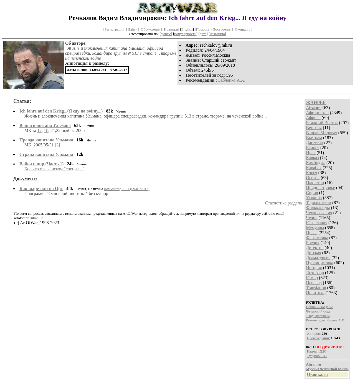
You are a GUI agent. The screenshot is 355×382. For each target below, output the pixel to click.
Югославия (316, 222)
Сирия (312, 192)
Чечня (311, 217)
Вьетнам (314, 137)
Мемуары (315, 227)
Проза (311, 232)
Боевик (312, 242)
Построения (221, 29)
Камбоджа (315, 162)
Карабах (313, 167)
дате (203, 34)
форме (166, 34)
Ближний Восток (322, 122)
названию (217, 34)
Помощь (202, 29)
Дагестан (314, 142)
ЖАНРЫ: (316, 102)
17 (39, 130)
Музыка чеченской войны (327, 369)
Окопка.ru (242, 29)
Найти (133, 29)
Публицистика (319, 262)
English (187, 29)
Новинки (171, 29)
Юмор (312, 277)
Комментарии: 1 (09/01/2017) (126, 189)
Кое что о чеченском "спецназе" (54, 168)
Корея (311, 172)
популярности (185, 34)
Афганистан (317, 112)
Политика (315, 292)
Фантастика (317, 237)
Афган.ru (313, 364)
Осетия (313, 177)
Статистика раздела (283, 203)
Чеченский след (318, 311)
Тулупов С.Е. (317, 356)
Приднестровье (320, 187)
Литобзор (315, 272)
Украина (314, 197)
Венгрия (314, 127)
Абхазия (313, 107)
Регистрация (114, 29)
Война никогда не (319, 307)
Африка (313, 117)
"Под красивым (317, 316)
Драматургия (318, 257)
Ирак (310, 152)
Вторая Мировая (321, 132)
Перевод (314, 282)
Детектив (314, 247)
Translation (316, 287)
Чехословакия (319, 212)
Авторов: (314, 333)
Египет (312, 147)
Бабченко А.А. (231, 80)
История (314, 267)
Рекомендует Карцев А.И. (325, 320)
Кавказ (312, 157)
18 (46, 130)
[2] (57, 145)
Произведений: (318, 338)
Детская (313, 252)
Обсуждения (151, 29)
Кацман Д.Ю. (317, 351)
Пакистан (315, 182)
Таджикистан (318, 202)
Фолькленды (318, 207)
